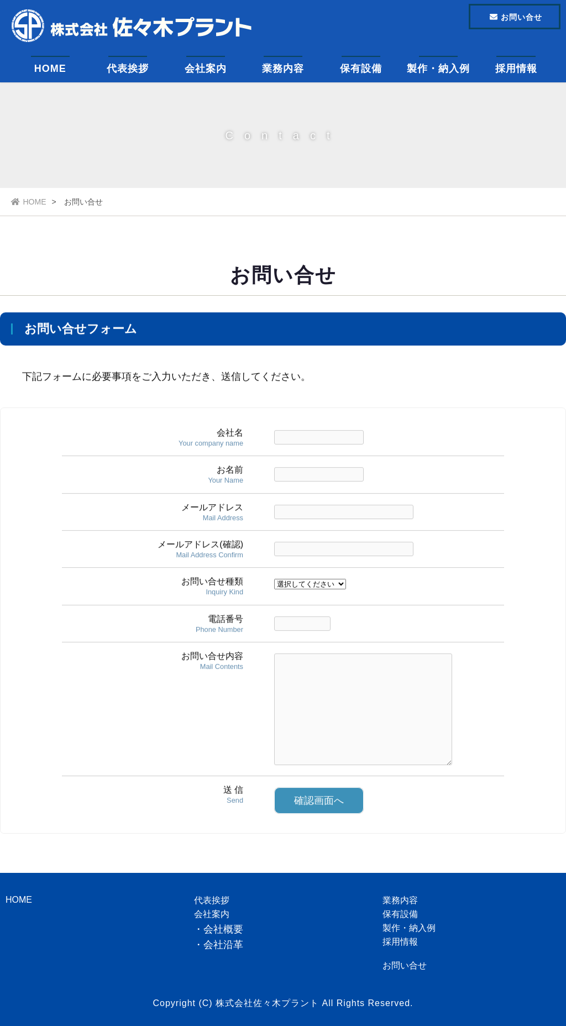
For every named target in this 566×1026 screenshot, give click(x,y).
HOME (50, 69)
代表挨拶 (128, 69)
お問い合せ (404, 965)
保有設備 (361, 69)
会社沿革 (223, 944)
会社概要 (223, 929)
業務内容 (283, 69)
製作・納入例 (438, 69)
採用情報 (516, 69)
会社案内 (206, 69)
